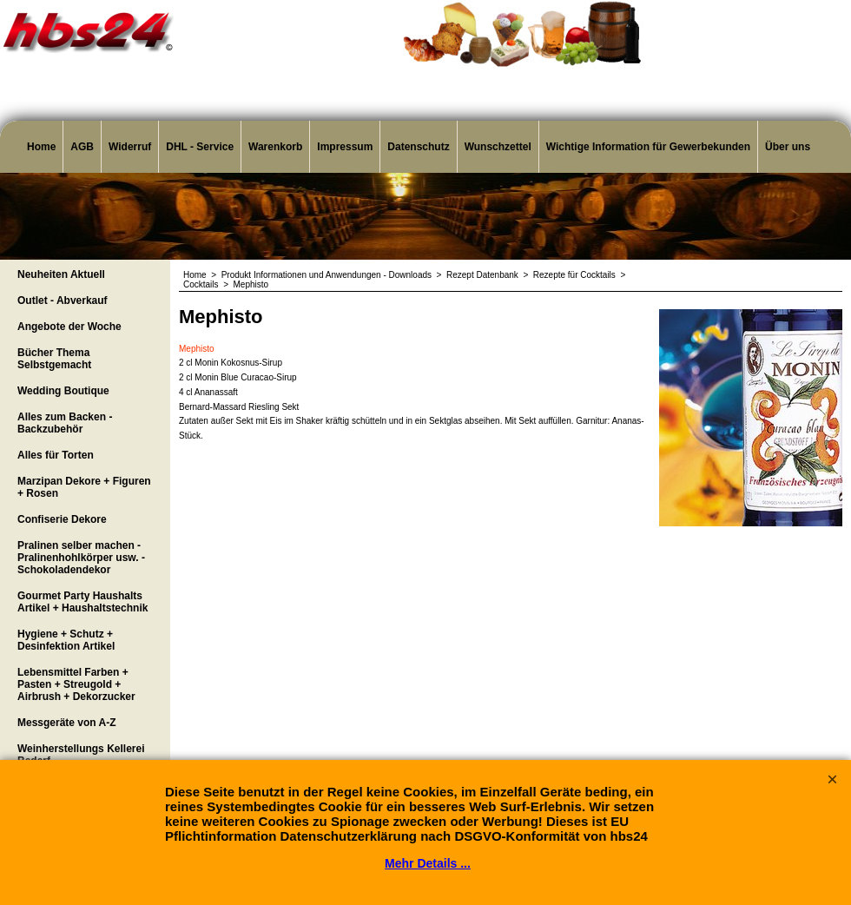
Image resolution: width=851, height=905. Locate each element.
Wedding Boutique (63, 391)
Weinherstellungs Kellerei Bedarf (81, 755)
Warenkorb (275, 147)
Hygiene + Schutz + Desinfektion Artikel (66, 640)
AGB (82, 147)
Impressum (345, 147)
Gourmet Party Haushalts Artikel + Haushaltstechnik (82, 602)
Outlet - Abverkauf (62, 300)
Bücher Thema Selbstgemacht (54, 359)
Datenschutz (418, 147)
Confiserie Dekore (62, 519)
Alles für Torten (55, 455)
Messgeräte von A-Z (66, 723)
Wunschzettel (498, 147)
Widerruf (130, 147)
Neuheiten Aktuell (61, 274)
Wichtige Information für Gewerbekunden (648, 147)
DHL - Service (200, 147)
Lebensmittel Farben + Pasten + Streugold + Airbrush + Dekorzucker (76, 684)
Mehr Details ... (428, 863)
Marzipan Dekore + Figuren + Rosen (84, 487)
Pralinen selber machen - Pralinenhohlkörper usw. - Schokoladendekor (81, 557)
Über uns (787, 147)
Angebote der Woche (69, 326)
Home (41, 147)
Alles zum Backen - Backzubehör (64, 423)
